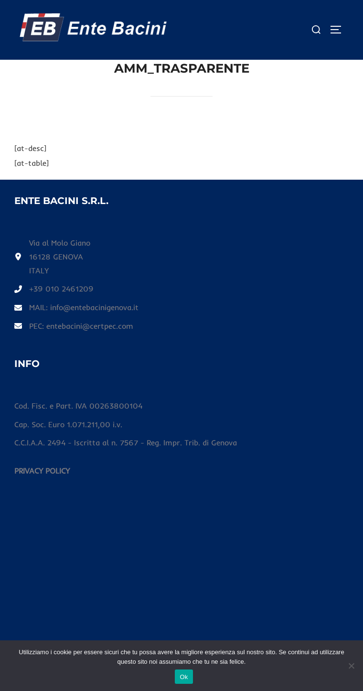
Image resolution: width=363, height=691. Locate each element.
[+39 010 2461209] (54, 289)
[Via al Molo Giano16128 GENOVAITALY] (52, 256)
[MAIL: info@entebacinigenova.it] (76, 307)
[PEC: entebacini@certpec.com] (73, 326)
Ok (184, 676)
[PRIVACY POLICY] (42, 471)
